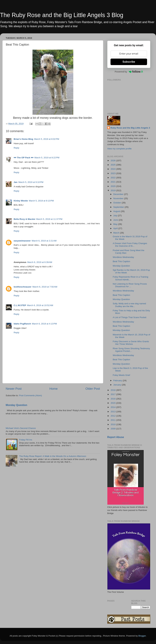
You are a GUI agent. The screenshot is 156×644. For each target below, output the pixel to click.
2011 (113, 420)
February (118, 380)
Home (53, 388)
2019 (113, 190)
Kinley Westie (21, 200)
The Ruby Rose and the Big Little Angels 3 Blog (61, 15)
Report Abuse (115, 437)
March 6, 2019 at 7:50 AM (44, 287)
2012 (113, 416)
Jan (15, 182)
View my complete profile (119, 148)
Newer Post (14, 388)
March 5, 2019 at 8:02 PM (46, 139)
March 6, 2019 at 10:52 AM (40, 305)
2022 (113, 177)
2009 (113, 428)
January (117, 385)
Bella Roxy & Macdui (24, 219)
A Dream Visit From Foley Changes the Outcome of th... (130, 244)
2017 (113, 394)
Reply (16, 148)
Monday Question (16, 405)
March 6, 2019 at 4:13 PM (44, 323)
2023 (113, 173)
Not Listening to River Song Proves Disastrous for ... (130, 285)
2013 (113, 411)
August (117, 211)
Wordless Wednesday (123, 257)
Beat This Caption (121, 261)
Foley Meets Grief (121, 375)
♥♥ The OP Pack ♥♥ (23, 157)
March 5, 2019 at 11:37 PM (49, 219)
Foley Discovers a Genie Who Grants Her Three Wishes (131, 342)
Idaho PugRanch (22, 323)
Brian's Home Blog (23, 139)
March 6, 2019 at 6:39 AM (39, 262)
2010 (113, 424)
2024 (113, 169)
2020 (113, 186)
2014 (113, 407)
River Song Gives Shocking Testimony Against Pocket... (131, 349)
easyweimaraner (22, 241)
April (115, 228)
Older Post (92, 388)
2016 (113, 398)
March (116, 233)
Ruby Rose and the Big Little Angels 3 (130, 128)
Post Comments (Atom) (30, 395)
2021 (113, 182)
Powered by (129, 71)
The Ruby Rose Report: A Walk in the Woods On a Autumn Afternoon (52, 456)
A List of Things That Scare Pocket (129, 317)
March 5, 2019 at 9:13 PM (41, 200)
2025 (113, 165)
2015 (113, 403)
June (116, 220)
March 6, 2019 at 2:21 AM (44, 241)
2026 (113, 160)
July (115, 215)
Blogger (142, 636)
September (119, 207)
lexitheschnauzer (23, 287)
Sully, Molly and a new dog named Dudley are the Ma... (129, 304)
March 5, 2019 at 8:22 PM (46, 157)
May (115, 224)
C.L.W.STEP (20, 305)
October (117, 202)
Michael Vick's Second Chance (21, 428)
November (118, 198)
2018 (113, 390)
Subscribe (129, 61)
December (118, 194)
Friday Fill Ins (25, 439)
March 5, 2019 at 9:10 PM (30, 182)
